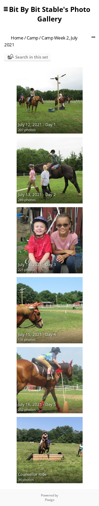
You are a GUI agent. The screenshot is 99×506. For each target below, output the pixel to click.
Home (17, 38)
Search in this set (31, 57)
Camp (32, 38)
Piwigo (49, 500)
